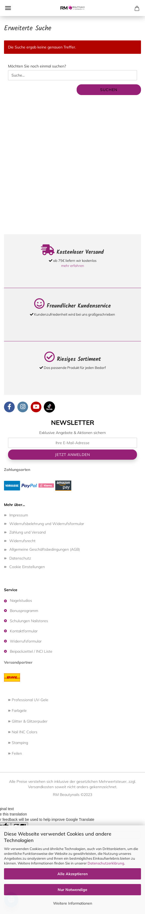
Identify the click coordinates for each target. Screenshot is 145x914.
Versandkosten (41, 786)
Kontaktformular (24, 631)
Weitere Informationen (72, 903)
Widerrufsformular (26, 641)
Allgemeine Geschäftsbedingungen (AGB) (44, 549)
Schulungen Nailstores (29, 620)
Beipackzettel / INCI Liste (31, 651)
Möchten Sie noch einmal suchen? (37, 66)
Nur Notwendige (72, 889)
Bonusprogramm (24, 610)
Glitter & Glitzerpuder (28, 721)
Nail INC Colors (22, 732)
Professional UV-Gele (28, 699)
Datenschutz (20, 558)
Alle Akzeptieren (72, 873)
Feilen (15, 753)
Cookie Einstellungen (27, 566)
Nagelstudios (21, 600)
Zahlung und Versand (27, 532)
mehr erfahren (72, 265)
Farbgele (17, 710)
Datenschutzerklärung (106, 863)
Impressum (18, 515)
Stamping (18, 742)
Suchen (108, 89)
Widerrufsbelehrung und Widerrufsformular (46, 523)
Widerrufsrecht (22, 540)
